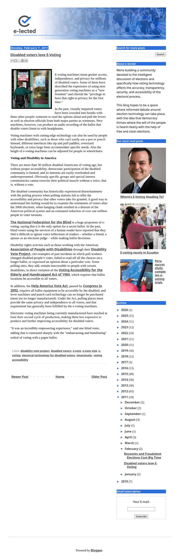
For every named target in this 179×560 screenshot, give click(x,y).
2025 (125, 316)
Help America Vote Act (49, 286)
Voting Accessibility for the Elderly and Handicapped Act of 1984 (56, 272)
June (128, 431)
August (130, 420)
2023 (125, 327)
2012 (125, 391)
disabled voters (61, 351)
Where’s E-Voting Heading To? (142, 197)
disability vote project (35, 351)
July (128, 425)
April (129, 437)
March (130, 443)
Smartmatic (84, 355)
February (132, 449)
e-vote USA (90, 351)
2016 (125, 368)
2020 (125, 345)
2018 (125, 356)
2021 (125, 339)
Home (60, 377)
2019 (125, 351)
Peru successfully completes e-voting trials (160, 271)
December (133, 402)
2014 (125, 380)
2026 (125, 310)
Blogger (96, 550)
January (131, 474)
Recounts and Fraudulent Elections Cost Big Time (142, 455)
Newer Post (20, 377)
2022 (125, 333)
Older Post (99, 377)
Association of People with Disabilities (41, 249)
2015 (125, 374)
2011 (125, 397)
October (131, 408)
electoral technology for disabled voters (48, 355)
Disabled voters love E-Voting (35, 54)
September (133, 414)
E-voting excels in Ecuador (139, 253)
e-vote (77, 351)
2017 (125, 362)
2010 (125, 481)
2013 (125, 385)
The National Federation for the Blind (40, 222)
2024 (125, 321)
